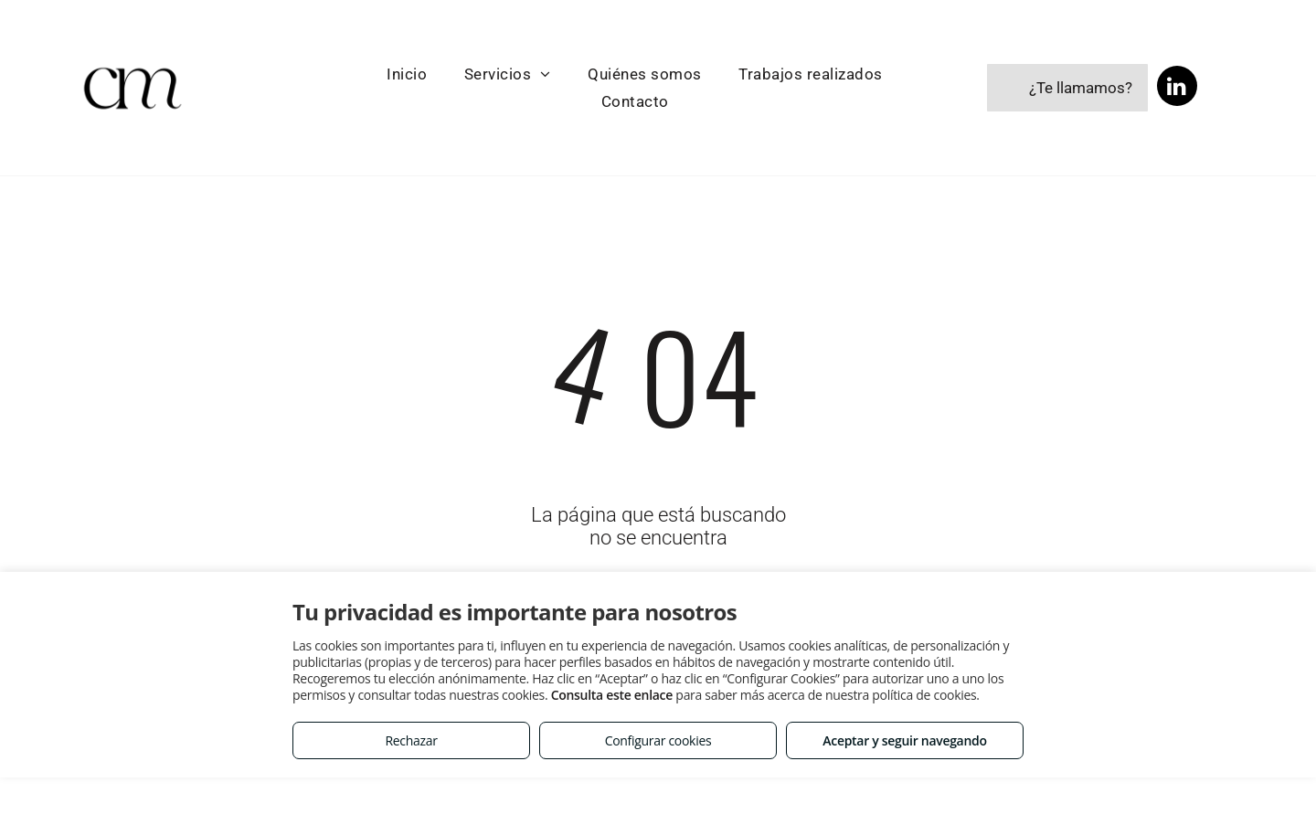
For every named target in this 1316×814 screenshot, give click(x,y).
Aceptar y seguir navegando (904, 740)
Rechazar (411, 740)
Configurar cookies (658, 740)
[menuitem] (406, 73)
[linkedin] (1177, 88)
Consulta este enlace (612, 694)
